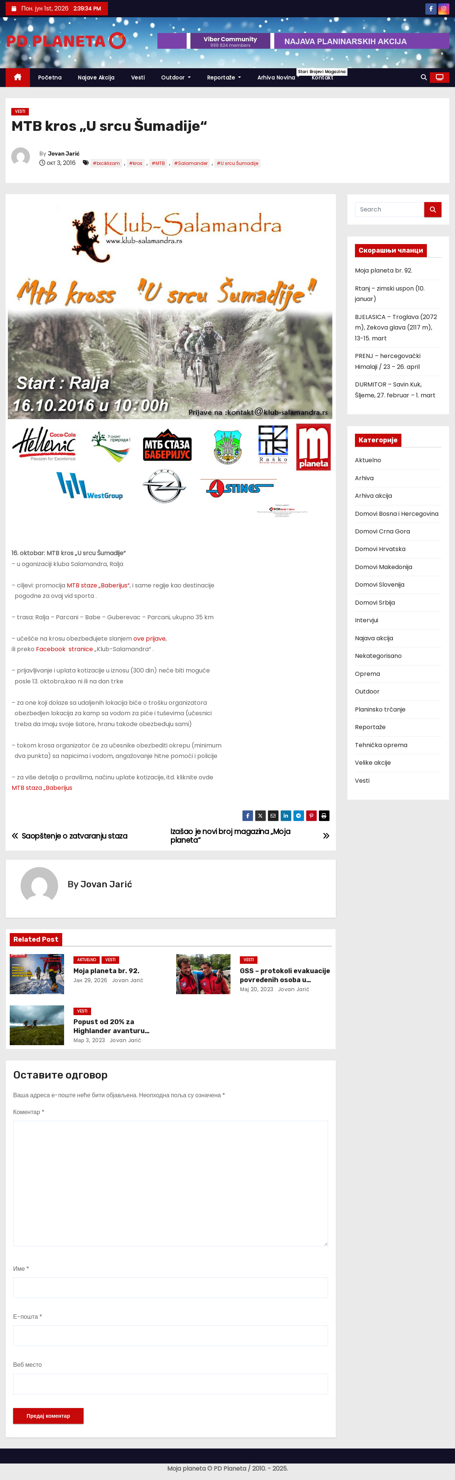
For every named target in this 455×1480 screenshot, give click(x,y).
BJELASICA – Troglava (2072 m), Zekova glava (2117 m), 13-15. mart (396, 328)
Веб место (27, 1364)
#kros (135, 163)
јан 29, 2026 (90, 980)
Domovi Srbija (375, 602)
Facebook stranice (64, 649)
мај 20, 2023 (257, 989)
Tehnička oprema (381, 745)
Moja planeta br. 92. (106, 971)
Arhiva (364, 478)
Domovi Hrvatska (380, 549)
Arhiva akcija (373, 495)
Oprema (367, 674)
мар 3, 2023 (89, 1040)
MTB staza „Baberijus (42, 787)
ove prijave (149, 638)
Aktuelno (86, 960)
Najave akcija (96, 77)
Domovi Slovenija (379, 584)
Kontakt (323, 77)
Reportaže (224, 77)
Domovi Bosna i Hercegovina (397, 513)
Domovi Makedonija (383, 567)
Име (21, 1268)
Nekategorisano (378, 656)
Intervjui (366, 620)
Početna (50, 77)
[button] (424, 77)
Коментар (29, 1112)
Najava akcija (374, 638)
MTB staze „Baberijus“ (98, 585)
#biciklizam (106, 163)
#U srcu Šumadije (237, 163)
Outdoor (176, 77)
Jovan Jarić (63, 154)
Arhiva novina (280, 74)
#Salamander (191, 163)
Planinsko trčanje (380, 709)
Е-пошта (27, 1316)
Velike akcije (373, 762)
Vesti (138, 77)
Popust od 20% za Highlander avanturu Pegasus (109, 1031)
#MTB (158, 163)
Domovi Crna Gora (382, 531)
